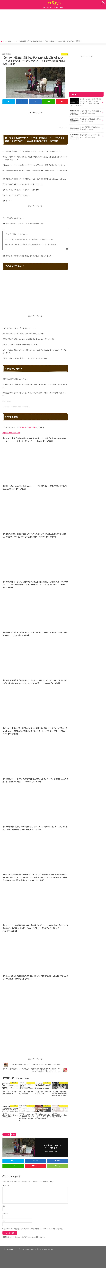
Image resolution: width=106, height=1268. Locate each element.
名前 (4, 1206)
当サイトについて (9, 1249)
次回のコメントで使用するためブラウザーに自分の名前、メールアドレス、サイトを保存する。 (34, 1229)
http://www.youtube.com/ (11, 433)
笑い (48, 7)
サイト (4, 1221)
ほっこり (52, 7)
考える (61, 7)
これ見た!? (53, 3)
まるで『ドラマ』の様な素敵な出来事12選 (85, 113)
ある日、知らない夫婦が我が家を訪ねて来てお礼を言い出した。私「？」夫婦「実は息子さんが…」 (85, 102)
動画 (44, 7)
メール (5, 1213)
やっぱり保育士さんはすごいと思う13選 (85, 129)
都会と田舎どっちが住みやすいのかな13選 (85, 137)
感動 (14, 1134)
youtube (66, 127)
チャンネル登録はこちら (27, 427)
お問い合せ (21, 1249)
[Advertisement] (53, 25)
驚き (57, 7)
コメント (5, 1186)
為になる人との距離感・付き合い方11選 (85, 121)
